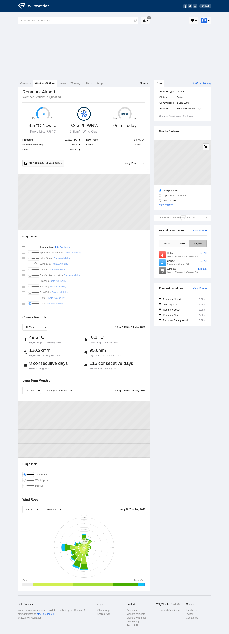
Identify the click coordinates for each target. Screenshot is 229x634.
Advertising (133, 621)
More (143, 83)
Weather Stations (45, 83)
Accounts (132, 610)
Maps (89, 83)
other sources (44, 614)
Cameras (25, 83)
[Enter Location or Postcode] (78, 20)
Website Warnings (136, 617)
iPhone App (103, 610)
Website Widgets (136, 614)
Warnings (76, 83)
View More (165, 204)
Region (198, 243)
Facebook (191, 610)
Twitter (189, 614)
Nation (167, 243)
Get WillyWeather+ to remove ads (177, 217)
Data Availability (62, 247)
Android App (103, 614)
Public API (132, 625)
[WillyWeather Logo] (35, 6)
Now (159, 83)
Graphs (101, 83)
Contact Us (192, 617)
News (63, 83)
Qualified (55, 97)
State (182, 243)
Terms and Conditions (168, 610)
